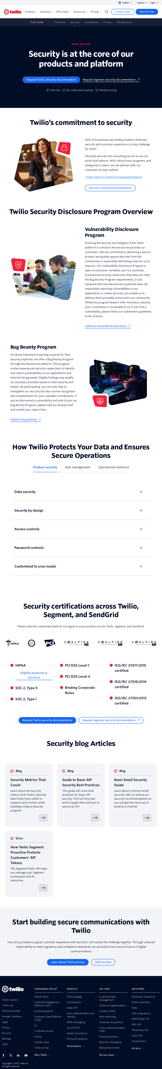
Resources (81, 11)
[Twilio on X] (11, 1055)
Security (75, 22)
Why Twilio (63, 11)
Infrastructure (124, 22)
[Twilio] (13, 12)
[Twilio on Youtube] (26, 1055)
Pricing (96, 11)
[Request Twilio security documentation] (51, 79)
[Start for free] (147, 12)
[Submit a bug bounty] (25, 419)
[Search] (106, 11)
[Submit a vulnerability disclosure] (108, 326)
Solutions (46, 11)
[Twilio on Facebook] (4, 1055)
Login (154, 2)
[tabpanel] (81, 529)
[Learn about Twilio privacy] (68, 962)
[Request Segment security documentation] (111, 79)
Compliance (91, 22)
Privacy (107, 22)
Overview (59, 22)
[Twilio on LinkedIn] (19, 1055)
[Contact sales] (122, 12)
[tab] (45, 468)
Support (142, 2)
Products (31, 11)
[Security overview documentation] (110, 188)
